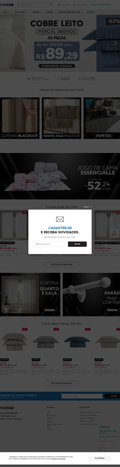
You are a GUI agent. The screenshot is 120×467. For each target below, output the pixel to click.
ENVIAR (77, 244)
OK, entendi (99, 458)
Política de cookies (58, 459)
